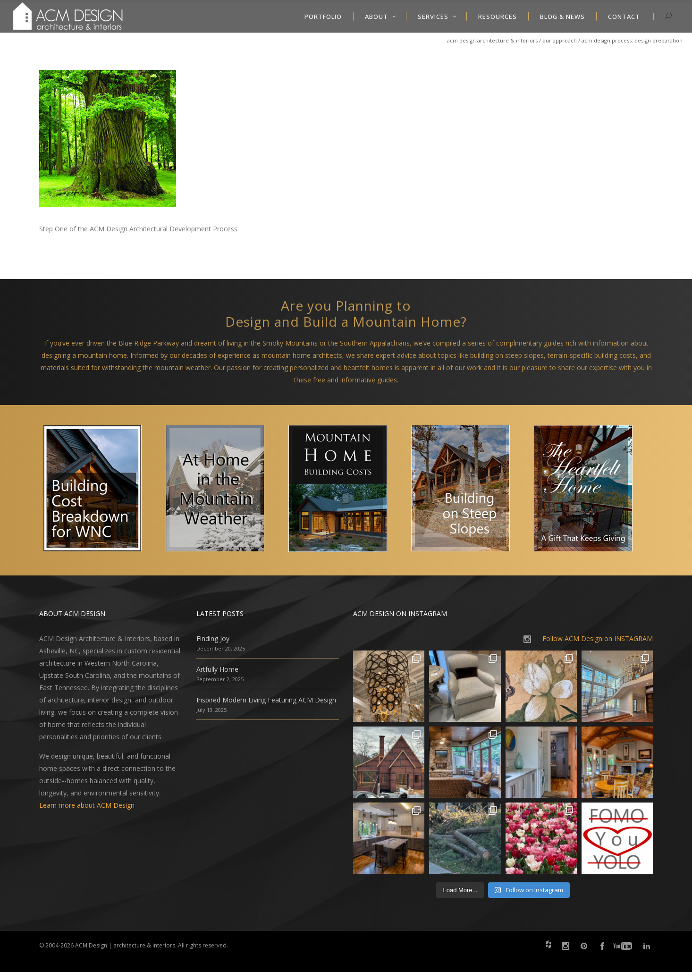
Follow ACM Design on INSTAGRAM (597, 638)
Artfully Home (217, 669)
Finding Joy (212, 638)
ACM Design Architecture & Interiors (492, 40)
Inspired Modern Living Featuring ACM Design (266, 699)
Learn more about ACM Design (87, 805)
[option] (100, 490)
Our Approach (559, 40)
